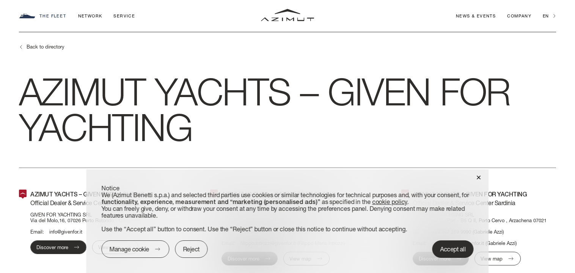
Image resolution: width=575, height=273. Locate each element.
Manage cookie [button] (129, 249)
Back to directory (45, 47)
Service (124, 15)
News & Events (476, 15)
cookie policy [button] (389, 201)
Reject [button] (191, 249)
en (545, 15)
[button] (478, 177)
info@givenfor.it (65, 232)
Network (90, 15)
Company (519, 15)
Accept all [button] (453, 249)
